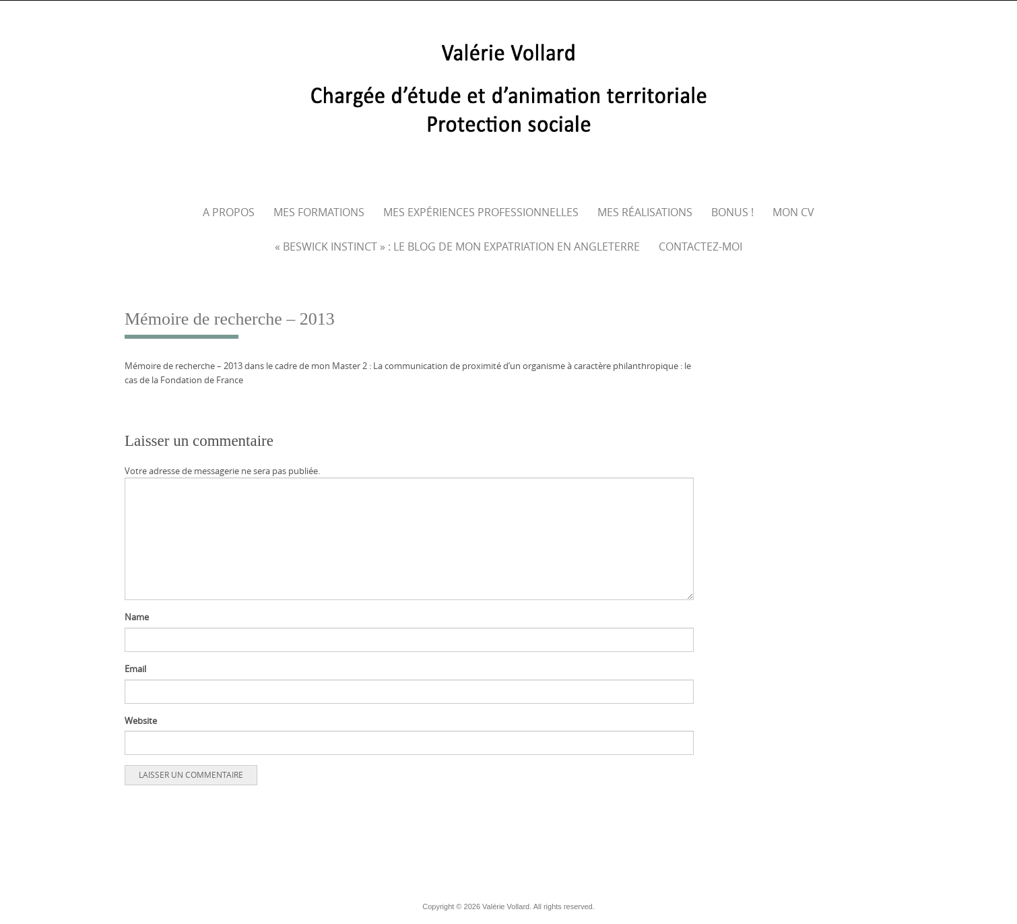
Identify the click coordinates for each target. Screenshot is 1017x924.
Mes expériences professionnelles (481, 212)
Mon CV (793, 212)
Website (141, 721)
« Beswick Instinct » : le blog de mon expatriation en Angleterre (457, 246)
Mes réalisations (644, 212)
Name (137, 617)
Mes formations (318, 212)
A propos (229, 212)
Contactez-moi (700, 246)
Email (135, 669)
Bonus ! (732, 212)
